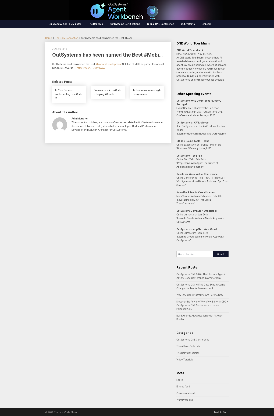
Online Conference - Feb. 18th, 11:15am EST (200, 177)
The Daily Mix (95, 24)
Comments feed (185, 393)
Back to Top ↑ (221, 412)
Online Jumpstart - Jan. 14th (192, 233)
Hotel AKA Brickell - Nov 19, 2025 (194, 54)
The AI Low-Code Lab (188, 346)
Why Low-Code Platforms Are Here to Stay (199, 295)
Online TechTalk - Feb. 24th (191, 159)
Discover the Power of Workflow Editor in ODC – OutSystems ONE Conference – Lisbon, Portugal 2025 (202, 305)
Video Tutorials (184, 359)
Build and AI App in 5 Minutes (65, 24)
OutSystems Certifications (125, 24)
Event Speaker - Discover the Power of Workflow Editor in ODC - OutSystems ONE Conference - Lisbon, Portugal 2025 (199, 112)
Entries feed (183, 386)
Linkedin (206, 24)
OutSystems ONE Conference (192, 339)
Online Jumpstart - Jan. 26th (192, 214)
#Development (113, 64)
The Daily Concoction (66, 38)
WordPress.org (184, 399)
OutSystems (188, 24)
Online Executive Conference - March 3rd (198, 144)
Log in (179, 380)
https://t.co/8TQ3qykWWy (91, 68)
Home (48, 38)
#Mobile (100, 64)
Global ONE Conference (160, 24)
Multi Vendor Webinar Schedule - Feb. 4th (199, 196)
